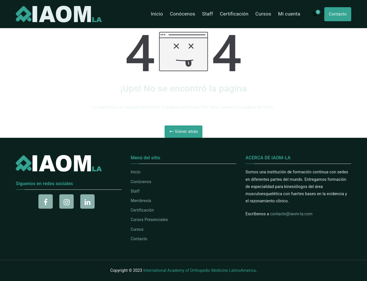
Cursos (263, 14)
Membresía (141, 200)
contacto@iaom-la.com (291, 214)
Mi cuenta (289, 14)
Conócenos (182, 14)
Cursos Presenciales (149, 219)
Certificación (234, 14)
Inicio (157, 14)
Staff (207, 14)
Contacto (338, 14)
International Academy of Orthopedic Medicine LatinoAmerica (199, 270)
